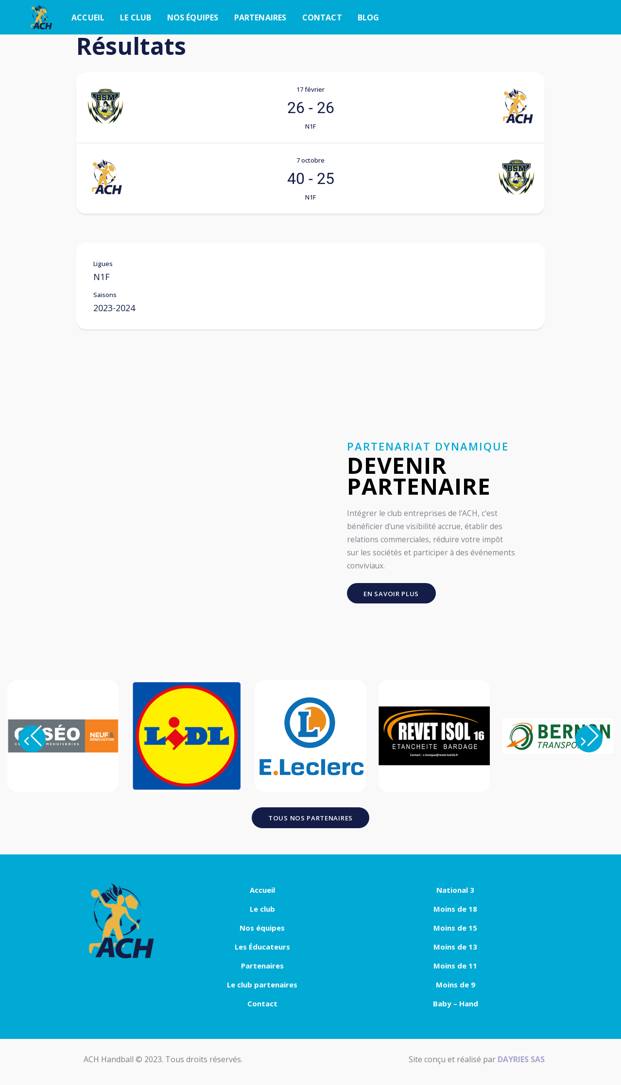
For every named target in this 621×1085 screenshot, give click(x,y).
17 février (310, 89)
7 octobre (310, 160)
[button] (32, 741)
